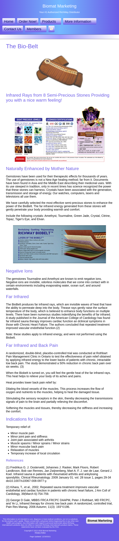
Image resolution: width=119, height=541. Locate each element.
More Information (80, 21)
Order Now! (28, 21)
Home (8, 21)
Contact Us (12, 29)
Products (50, 21)
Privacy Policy (40, 533)
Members (36, 29)
